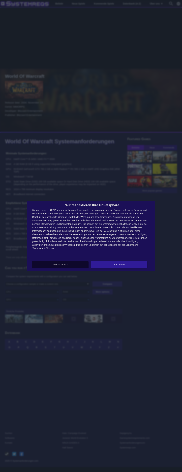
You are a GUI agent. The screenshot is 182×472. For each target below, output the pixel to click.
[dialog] (91, 236)
